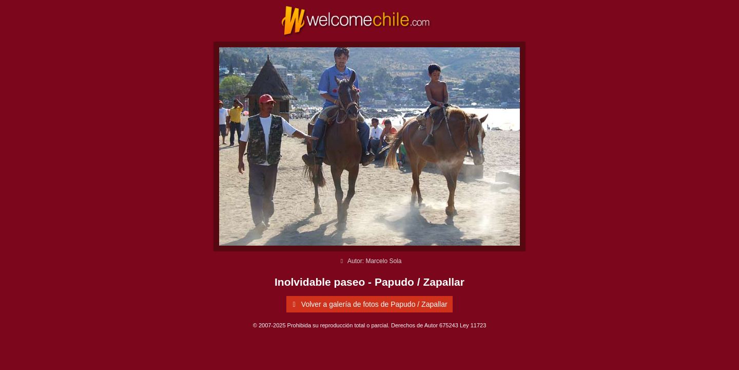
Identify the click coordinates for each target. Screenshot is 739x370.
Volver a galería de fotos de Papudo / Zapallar (368, 304)
